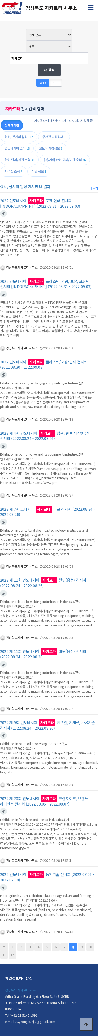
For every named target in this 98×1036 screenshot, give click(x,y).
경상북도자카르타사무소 (19, 267)
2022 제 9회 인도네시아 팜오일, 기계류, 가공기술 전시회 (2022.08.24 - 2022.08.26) (47, 725)
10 (90, 946)
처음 (4, 947)
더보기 (93, 188)
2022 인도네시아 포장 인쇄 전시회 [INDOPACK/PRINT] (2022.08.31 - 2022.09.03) (40, 203)
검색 (49, 69)
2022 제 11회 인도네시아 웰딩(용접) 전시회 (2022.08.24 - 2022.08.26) (43, 582)
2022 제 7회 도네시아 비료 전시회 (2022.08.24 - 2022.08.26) (47, 511)
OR (55, 82)
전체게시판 (12, 125)
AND (43, 82)
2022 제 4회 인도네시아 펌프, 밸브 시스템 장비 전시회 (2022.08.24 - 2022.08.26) (45, 436)
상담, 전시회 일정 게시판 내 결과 (25, 186)
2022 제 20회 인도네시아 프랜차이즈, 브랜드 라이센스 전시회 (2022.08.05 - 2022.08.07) (44, 801)
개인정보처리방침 (18, 978)
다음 (4, 955)
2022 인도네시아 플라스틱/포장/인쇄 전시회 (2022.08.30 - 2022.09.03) (43, 364)
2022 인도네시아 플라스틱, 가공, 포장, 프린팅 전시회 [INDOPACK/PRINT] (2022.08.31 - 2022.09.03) (45, 284)
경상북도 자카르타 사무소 (21, 990)
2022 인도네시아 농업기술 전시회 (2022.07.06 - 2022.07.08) (47, 877)
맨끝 (12, 955)
